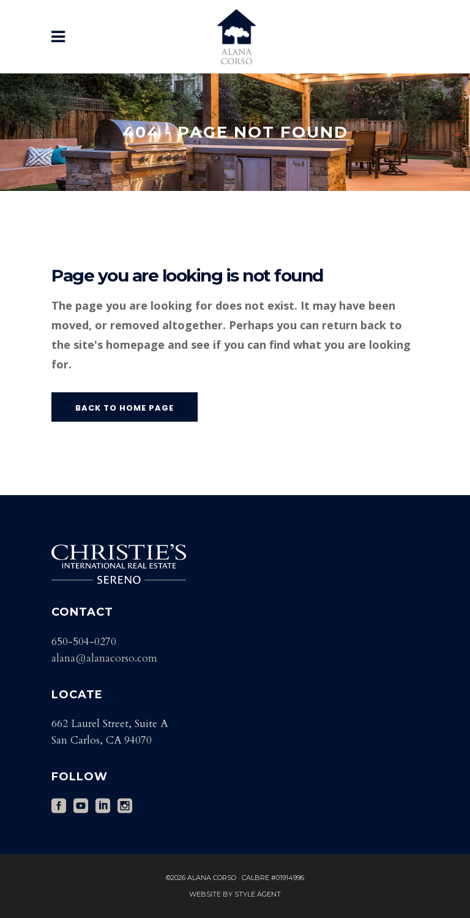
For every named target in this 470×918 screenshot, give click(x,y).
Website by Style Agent (235, 894)
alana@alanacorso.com (104, 658)
